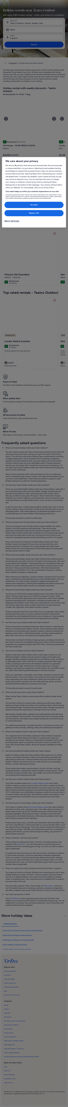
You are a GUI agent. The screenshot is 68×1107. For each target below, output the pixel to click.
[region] (34, 192)
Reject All (34, 213)
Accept (34, 205)
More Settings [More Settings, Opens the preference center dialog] (11, 221)
